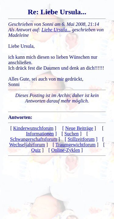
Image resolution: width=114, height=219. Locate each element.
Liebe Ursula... (56, 29)
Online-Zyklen (65, 150)
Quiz (36, 150)
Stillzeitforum (81, 139)
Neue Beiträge (79, 128)
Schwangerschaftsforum (33, 139)
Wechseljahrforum (27, 144)
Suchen (71, 133)
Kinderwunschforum (33, 128)
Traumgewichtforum (75, 144)
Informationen (40, 133)
